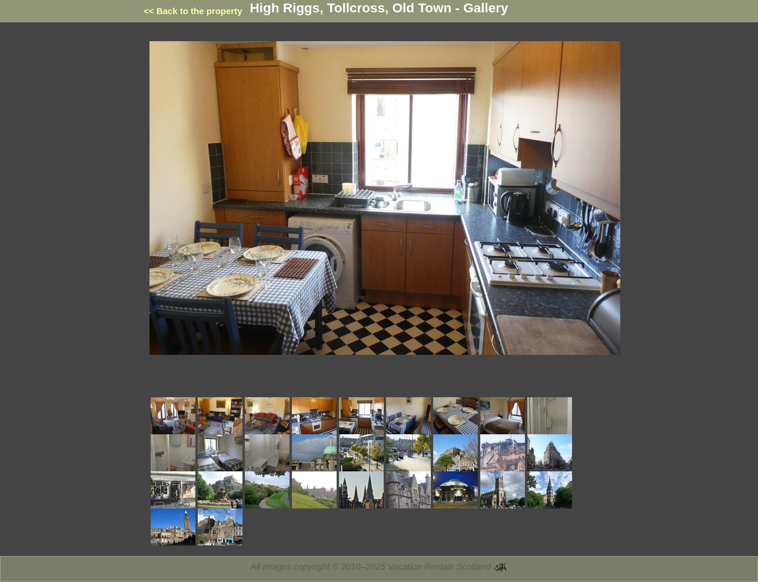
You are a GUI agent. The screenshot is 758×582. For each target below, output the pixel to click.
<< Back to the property (193, 11)
